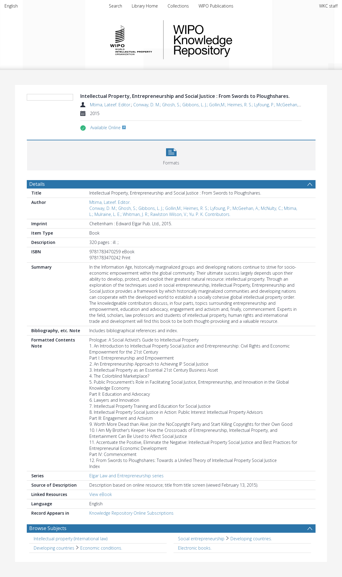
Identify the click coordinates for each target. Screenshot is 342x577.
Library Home (145, 6)
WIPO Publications (216, 6)
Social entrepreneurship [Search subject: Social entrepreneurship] (201, 538)
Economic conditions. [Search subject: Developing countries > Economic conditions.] (101, 548)
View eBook (100, 494)
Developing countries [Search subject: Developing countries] (54, 548)
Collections (178, 6)
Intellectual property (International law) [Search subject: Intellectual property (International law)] (70, 538)
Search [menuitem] (115, 6)
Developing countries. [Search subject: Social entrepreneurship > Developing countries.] (251, 538)
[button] (171, 154)
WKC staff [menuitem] (328, 6)
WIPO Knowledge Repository (227, 39)
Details (37, 184)
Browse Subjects (47, 528)
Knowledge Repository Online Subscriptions (131, 513)
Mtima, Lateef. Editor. (110, 105)
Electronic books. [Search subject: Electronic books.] (194, 548)
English (11, 6)
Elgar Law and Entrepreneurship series (126, 476)
